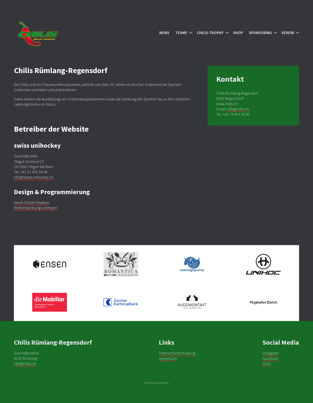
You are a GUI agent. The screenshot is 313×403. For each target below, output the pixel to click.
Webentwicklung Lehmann (35, 207)
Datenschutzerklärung (177, 353)
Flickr (266, 363)
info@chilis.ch (238, 108)
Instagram (270, 353)
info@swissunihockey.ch (33, 177)
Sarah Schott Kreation (31, 202)
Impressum (168, 358)
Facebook (270, 358)
